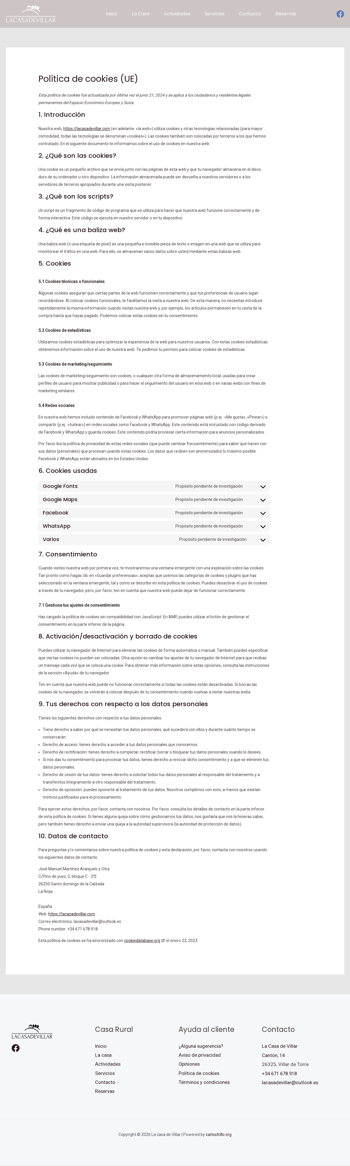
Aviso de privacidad (200, 1055)
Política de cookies (199, 1073)
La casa (103, 1055)
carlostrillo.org (219, 1135)
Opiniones (189, 1064)
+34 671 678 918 (281, 1073)
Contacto (105, 1082)
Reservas (105, 1092)
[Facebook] (340, 14)
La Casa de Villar (280, 1046)
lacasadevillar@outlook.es (290, 1082)
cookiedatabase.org (142, 940)
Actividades (108, 1064)
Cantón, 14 (273, 1055)
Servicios (105, 1073)
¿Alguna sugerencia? (201, 1046)
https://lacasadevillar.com (86, 128)
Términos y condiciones (204, 1082)
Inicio (101, 1046)
